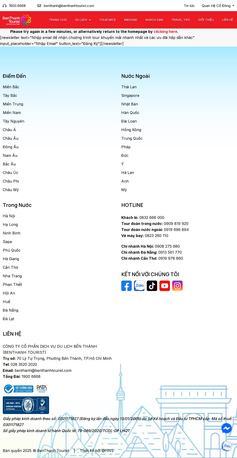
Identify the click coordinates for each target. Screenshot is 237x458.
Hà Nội (9, 216)
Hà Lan (127, 172)
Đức (124, 155)
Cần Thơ (10, 267)
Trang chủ (58, 20)
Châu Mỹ (11, 189)
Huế (6, 301)
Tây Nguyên (13, 121)
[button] (218, 6)
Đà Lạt (8, 318)
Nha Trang (12, 276)
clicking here (165, 31)
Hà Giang (11, 258)
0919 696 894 (155, 229)
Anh (125, 181)
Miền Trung (13, 104)
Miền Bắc (11, 87)
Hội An (9, 293)
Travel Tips (180, 20)
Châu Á (9, 129)
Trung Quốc (132, 138)
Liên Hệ (227, 20)
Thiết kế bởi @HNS (97, 450)
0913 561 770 (151, 252)
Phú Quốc (12, 250)
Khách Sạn (154, 20)
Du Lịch (81, 20)
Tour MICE (107, 20)
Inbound (130, 20)
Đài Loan (129, 121)
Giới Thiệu (206, 20)
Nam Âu (10, 155)
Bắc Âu (9, 164)
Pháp (126, 147)
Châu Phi (11, 181)
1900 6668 (22, 376)
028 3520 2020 (20, 364)
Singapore (130, 95)
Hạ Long (10, 224)
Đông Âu (11, 147)
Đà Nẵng (10, 310)
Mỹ (124, 189)
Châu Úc (10, 172)
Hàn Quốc (130, 112)
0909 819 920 (154, 223)
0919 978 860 (152, 258)
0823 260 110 (144, 235)
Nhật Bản (129, 104)
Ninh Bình (11, 233)
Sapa (7, 241)
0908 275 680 (150, 246)
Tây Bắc (10, 95)
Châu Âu (10, 138)
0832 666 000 (142, 217)
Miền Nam (12, 112)
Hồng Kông (131, 129)
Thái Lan (129, 87)
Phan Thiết (12, 284)
